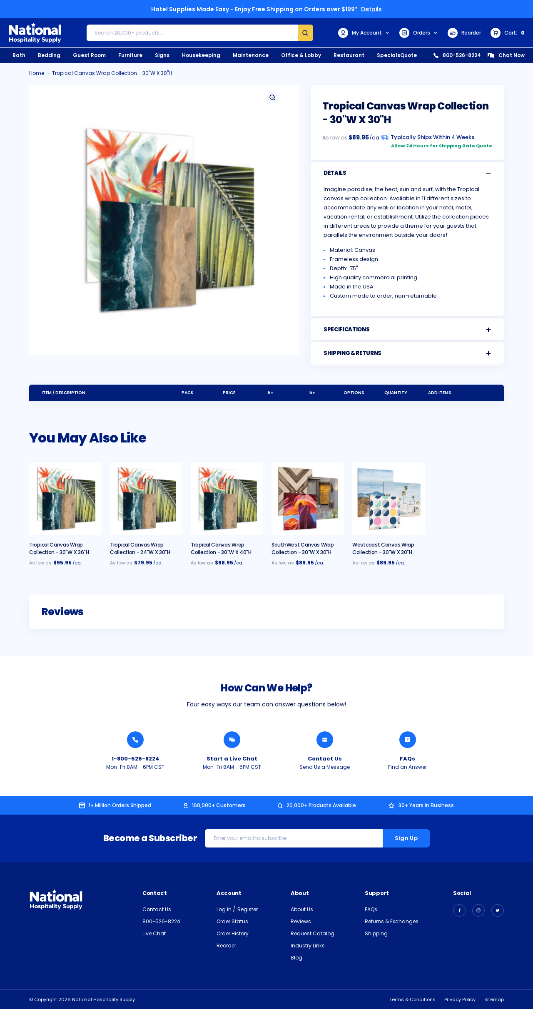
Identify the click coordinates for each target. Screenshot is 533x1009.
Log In (225, 909)
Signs (162, 55)
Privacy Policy (460, 999)
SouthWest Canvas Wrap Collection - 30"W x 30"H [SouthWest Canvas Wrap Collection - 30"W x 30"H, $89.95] (302, 548)
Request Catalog (312, 933)
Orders (418, 33)
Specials (388, 55)
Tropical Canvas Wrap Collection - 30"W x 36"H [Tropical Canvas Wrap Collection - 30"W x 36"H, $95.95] (59, 548)
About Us (302, 909)
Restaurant (349, 55)
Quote (408, 55)
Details (371, 9)
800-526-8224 (457, 55)
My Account (364, 33)
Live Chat (154, 933)
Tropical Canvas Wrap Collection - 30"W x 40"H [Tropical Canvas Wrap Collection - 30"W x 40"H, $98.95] (221, 548)
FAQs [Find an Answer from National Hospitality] (407, 759)
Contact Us (156, 909)
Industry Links (308, 945)
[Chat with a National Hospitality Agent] (232, 739)
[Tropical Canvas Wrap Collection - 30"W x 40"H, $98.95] (227, 498)
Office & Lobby (301, 55)
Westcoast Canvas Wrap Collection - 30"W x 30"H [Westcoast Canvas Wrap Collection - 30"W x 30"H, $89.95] (383, 548)
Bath (18, 55)
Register (247, 909)
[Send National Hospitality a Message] (324, 739)
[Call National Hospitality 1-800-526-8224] (135, 739)
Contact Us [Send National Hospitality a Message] (325, 759)
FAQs (371, 909)
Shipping (376, 933)
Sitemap (494, 999)
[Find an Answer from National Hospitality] (407, 739)
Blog (296, 957)
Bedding (49, 55)
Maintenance (251, 55)
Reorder (464, 33)
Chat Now (506, 55)
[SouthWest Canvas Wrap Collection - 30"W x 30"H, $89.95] (307, 498)
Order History (233, 933)
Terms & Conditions (412, 999)
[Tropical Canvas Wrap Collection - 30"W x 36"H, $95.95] (65, 498)
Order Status (232, 921)
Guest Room (89, 55)
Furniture (130, 55)
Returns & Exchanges (391, 921)
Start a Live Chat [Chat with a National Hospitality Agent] (232, 759)
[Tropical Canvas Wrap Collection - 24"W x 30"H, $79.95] (146, 498)
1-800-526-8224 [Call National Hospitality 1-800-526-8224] (135, 759)
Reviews (301, 921)
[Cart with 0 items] (508, 33)
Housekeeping (201, 55)
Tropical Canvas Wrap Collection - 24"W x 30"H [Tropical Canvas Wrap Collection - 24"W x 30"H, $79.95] (140, 548)
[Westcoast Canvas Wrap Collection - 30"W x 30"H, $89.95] (388, 498)
